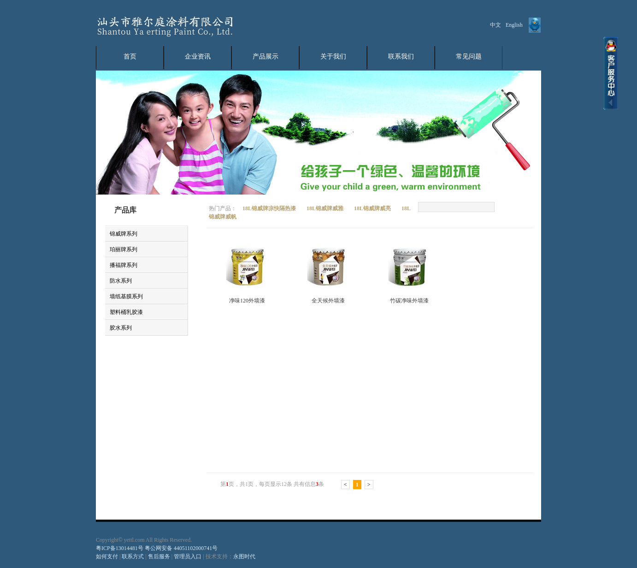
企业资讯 (198, 56)
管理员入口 (187, 556)
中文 (495, 25)
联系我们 (401, 56)
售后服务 (159, 556)
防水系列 (121, 281)
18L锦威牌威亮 (373, 208)
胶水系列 (121, 328)
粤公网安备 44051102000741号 (181, 548)
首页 (130, 56)
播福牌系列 (123, 265)
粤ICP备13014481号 (119, 548)
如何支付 (107, 556)
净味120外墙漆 (247, 300)
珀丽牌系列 (123, 249)
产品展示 (265, 56)
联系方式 (132, 556)
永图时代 (244, 556)
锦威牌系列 (123, 234)
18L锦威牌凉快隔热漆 (269, 208)
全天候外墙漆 (328, 300)
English (514, 25)
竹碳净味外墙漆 (409, 300)
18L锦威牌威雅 (326, 208)
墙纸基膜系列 (126, 296)
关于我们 (333, 56)
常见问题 (469, 56)
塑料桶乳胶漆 (126, 312)
